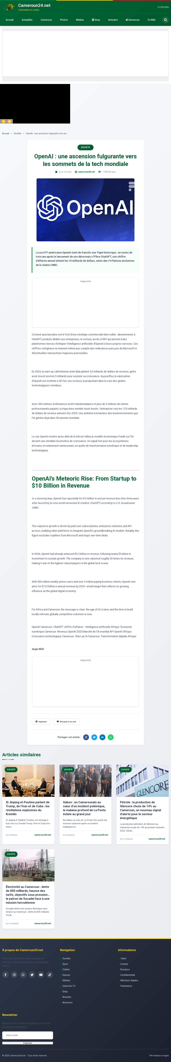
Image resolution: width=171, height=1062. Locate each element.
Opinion (66, 975)
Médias (80, 19)
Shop (96, 19)
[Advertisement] (85, 53)
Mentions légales (129, 980)
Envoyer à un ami (66, 722)
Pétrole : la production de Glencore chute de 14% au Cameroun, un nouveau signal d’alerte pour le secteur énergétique (140, 810)
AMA (151, 19)
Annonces (133, 19)
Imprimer (41, 722)
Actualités (27, 19)
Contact (124, 964)
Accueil (10, 19)
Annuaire (113, 19)
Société (17, 133)
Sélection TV (68, 986)
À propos (125, 969)
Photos (64, 19)
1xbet (123, 958)
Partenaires (126, 986)
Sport (65, 964)
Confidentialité (127, 975)
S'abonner (27, 1043)
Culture (66, 969)
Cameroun (46, 19)
